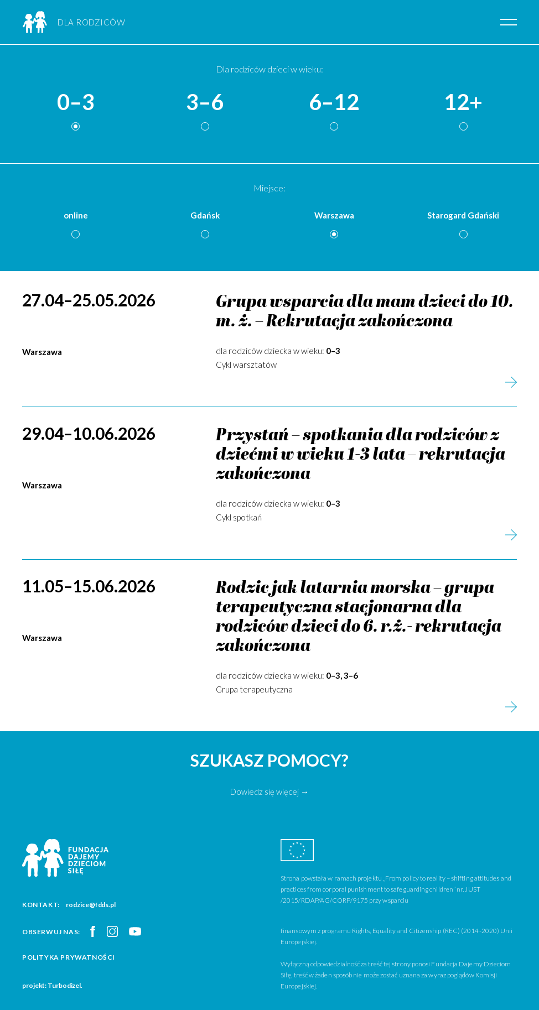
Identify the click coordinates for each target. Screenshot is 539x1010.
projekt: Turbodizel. (52, 985)
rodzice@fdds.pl (91, 904)
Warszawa (334, 215)
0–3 (76, 102)
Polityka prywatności (68, 957)
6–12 (334, 102)
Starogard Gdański (463, 215)
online (76, 215)
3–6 (205, 102)
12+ (463, 102)
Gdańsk (205, 215)
